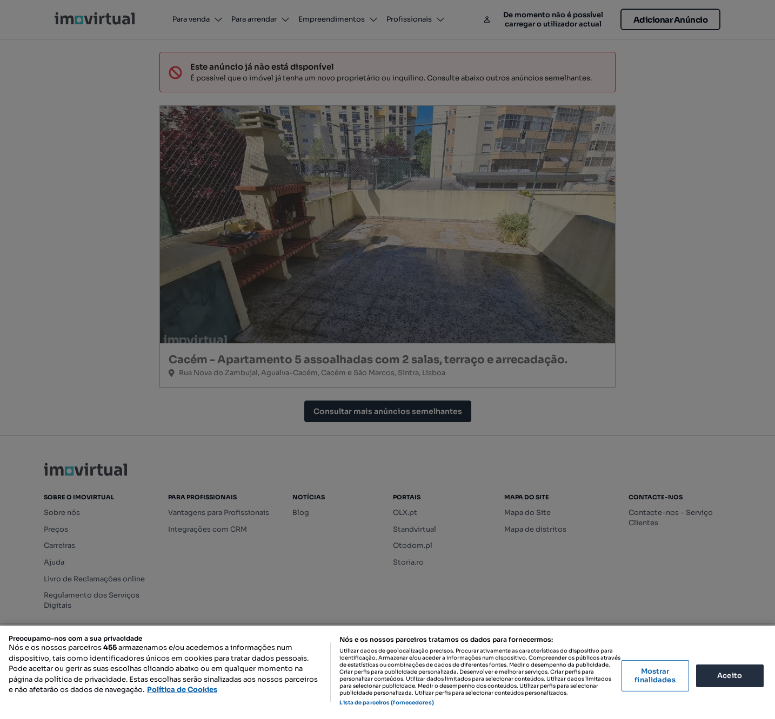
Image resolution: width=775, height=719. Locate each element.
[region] (387, 672)
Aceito (729, 675)
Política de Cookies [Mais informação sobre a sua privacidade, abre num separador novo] (182, 689)
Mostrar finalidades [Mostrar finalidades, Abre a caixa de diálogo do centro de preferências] (654, 675)
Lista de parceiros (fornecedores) (386, 702)
